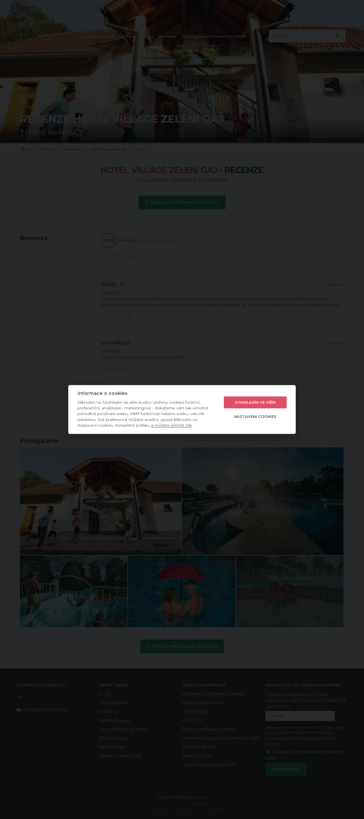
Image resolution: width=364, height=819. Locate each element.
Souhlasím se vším (255, 402)
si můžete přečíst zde (171, 425)
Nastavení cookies (255, 416)
